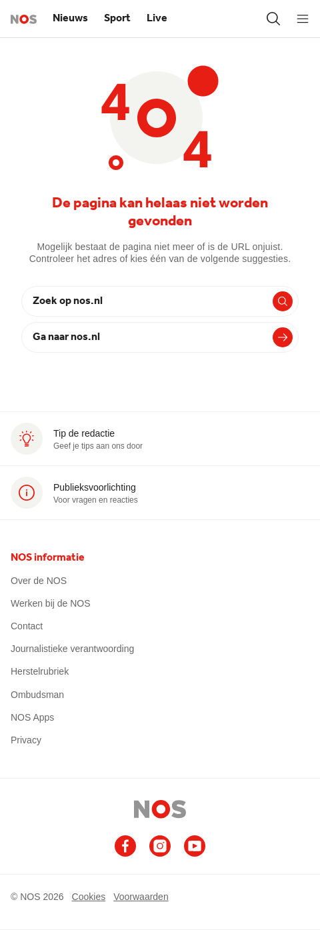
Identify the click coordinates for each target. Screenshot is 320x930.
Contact (27, 626)
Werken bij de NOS (51, 603)
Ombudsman (37, 694)
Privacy (26, 740)
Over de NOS (39, 580)
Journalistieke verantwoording (72, 648)
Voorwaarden (141, 896)
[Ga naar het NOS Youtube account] (194, 846)
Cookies (89, 896)
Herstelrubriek (40, 671)
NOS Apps (32, 717)
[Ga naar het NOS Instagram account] (160, 846)
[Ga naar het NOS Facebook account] (125, 846)
